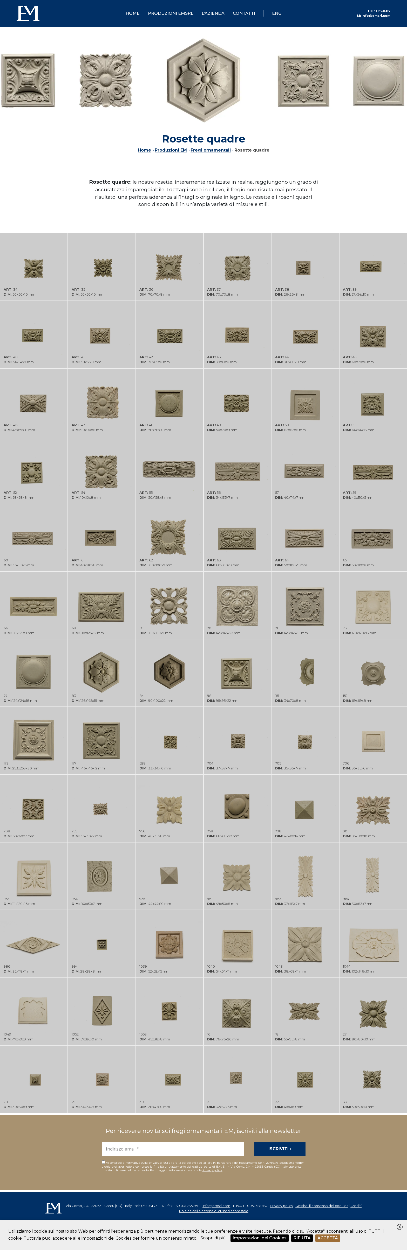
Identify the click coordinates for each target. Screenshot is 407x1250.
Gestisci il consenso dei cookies (321, 1206)
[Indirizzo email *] (173, 1149)
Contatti (244, 13)
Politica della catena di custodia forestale (213, 1211)
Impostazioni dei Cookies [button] (260, 1237)
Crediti (356, 1206)
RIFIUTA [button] (302, 1237)
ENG (276, 13)
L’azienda (213, 13)
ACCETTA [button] (327, 1237)
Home (133, 13)
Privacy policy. (212, 1170)
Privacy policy (281, 1206)
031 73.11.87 (378, 11)
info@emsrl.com (373, 16)
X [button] (399, 1227)
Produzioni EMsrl (170, 13)
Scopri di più (213, 1237)
